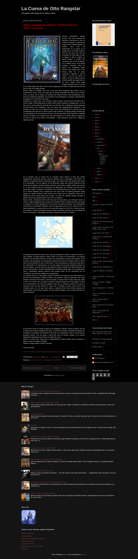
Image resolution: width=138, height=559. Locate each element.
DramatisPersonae (27, 541)
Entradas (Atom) (58, 375)
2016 (97, 127)
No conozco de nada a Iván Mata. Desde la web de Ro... (102, 333)
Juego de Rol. (97, 210)
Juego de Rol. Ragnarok (101, 250)
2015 (97, 130)
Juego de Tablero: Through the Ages (43, 493)
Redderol (24, 549)
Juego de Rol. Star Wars (101, 254)
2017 (97, 124)
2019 (97, 117)
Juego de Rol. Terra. (99, 257)
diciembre (100, 139)
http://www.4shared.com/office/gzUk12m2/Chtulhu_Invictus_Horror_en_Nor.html (49, 352)
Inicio (56, 368)
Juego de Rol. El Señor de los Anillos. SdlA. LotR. (103, 228)
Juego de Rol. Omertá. (100, 242)
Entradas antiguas (77, 368)
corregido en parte (98, 343)
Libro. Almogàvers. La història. (103, 288)
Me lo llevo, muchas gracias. (102, 339)
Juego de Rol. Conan (99, 218)
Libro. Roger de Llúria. (100, 316)
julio (98, 148)
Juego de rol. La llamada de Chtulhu (46, 360)
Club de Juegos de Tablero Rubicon (33, 538)
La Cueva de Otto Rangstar (50, 8)
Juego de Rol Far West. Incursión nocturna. (45, 391)
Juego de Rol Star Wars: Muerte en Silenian (45, 436)
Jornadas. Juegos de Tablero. (102, 204)
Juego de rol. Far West (100, 233)
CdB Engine (96, 193)
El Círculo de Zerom (28, 544)
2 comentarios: (55, 357)
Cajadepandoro (26, 536)
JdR (31, 360)
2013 (97, 136)
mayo (99, 168)
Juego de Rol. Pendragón (101, 246)
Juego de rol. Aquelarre (100, 214)
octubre (99, 142)
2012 (97, 178)
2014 (97, 133)
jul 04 (101, 151)
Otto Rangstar (100, 358)
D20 (93, 197)
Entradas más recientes (32, 368)
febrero (99, 175)
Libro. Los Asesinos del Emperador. (100, 311)
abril (98, 171)
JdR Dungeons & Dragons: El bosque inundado (46, 459)
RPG (60, 360)
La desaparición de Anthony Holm (42, 471)
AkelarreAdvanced (27, 533)
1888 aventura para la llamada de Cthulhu (45, 402)
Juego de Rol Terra (37, 414)
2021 (97, 114)
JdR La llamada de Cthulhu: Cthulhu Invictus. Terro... (103, 158)
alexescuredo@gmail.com (104, 362)
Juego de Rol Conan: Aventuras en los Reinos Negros (48, 482)
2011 (97, 182)
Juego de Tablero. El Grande (102, 271)
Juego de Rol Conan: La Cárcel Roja (43, 448)
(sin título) (34, 425)
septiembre (101, 145)
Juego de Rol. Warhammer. (102, 267)
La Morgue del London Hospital (31, 546)
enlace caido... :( (98, 347)
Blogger (83, 554)
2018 (97, 121)
